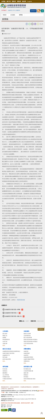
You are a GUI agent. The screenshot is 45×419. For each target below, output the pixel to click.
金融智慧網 (27, 353)
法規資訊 (26, 331)
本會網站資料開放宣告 (26, 387)
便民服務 (5, 366)
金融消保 (26, 351)
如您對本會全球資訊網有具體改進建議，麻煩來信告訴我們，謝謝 (17, 403)
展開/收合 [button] (41, 329)
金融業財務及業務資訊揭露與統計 (11, 351)
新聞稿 (21, 15)
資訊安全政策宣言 (14, 387)
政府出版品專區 (7, 359)
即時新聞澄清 (6, 339)
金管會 (4, 1)
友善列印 (35, 24)
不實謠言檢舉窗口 (7, 378)
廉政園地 (5, 372)
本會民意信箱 (21, 300)
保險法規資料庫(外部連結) (31, 341)
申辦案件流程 (6, 376)
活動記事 (5, 343)
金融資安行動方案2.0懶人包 (13, 316)
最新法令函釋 (27, 333)
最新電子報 (11, 388)
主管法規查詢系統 (28, 343)
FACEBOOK (27, 24)
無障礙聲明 (35, 387)
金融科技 (10, 10)
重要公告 (5, 335)
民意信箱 (5, 369)
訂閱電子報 (4, 388)
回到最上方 (41, 413)
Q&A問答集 (6, 374)
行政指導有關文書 (28, 371)
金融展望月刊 (6, 355)
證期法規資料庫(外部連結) (31, 339)
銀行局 (9, 1)
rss (38, 10)
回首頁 (5, 15)
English (30, 1)
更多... (4, 345)
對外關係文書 (27, 369)
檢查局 (25, 1)
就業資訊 (5, 371)
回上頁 (41, 24)
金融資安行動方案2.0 (11, 313)
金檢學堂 (26, 355)
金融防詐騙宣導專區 (29, 359)
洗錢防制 (18, 10)
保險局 (19, 1)
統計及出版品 (7, 349)
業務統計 (26, 374)
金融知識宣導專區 (28, 357)
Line (29, 24)
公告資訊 (13, 15)
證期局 (14, 1)
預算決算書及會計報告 (29, 378)
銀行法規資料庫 (28, 337)
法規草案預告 (27, 335)
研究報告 (26, 376)
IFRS (14, 10)
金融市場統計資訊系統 (8, 353)
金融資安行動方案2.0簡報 (12, 309)
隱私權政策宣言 (5, 387)
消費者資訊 (27, 361)
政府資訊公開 (28, 366)
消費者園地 (27, 349)
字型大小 (42, 10)
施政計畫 (26, 372)
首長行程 (5, 341)
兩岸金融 (5, 357)
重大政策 (5, 333)
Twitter (32, 24)
